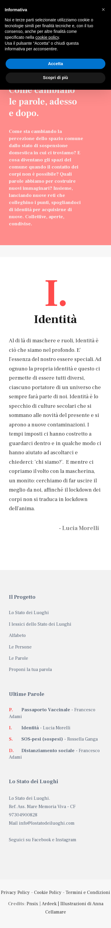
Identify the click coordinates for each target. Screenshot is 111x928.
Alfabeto (17, 635)
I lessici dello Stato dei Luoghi (40, 624)
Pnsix (32, 904)
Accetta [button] (55, 63)
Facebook (41, 840)
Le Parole (18, 658)
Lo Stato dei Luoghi (29, 613)
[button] (103, 9)
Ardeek (49, 904)
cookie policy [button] (47, 37)
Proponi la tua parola (30, 669)
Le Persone (20, 647)
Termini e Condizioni (88, 892)
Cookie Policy (48, 892)
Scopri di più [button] (55, 77)
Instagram (66, 840)
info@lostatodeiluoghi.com (47, 823)
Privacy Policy (15, 892)
